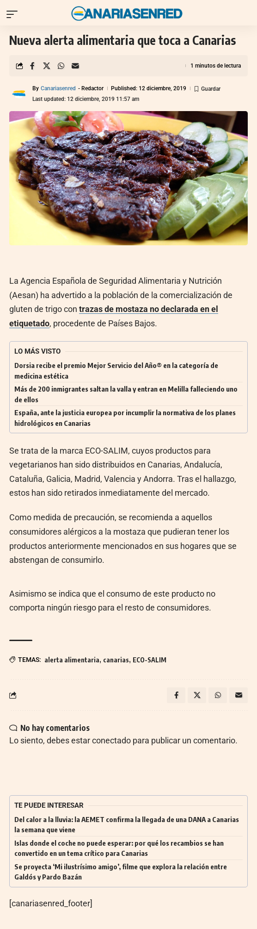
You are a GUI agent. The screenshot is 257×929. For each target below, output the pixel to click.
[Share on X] (46, 65)
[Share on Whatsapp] (61, 65)
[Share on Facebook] (32, 65)
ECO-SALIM (149, 660)
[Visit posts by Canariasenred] (19, 94)
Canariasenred (58, 88)
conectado (111, 740)
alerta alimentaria (71, 660)
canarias (116, 660)
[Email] (75, 65)
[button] (14, 14)
